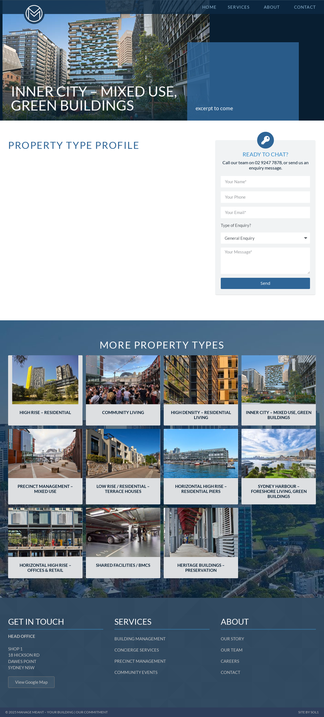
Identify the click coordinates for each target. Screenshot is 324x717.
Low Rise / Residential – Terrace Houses (123, 489)
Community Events (136, 672)
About (273, 7)
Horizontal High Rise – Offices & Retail (45, 568)
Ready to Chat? (265, 154)
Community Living (123, 412)
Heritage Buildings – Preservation (201, 568)
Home (209, 7)
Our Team (232, 649)
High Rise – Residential (45, 412)
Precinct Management (140, 661)
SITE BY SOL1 (308, 712)
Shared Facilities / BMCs (123, 565)
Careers (230, 661)
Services (240, 7)
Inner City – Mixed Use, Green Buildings (278, 415)
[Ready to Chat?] (265, 140)
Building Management (140, 638)
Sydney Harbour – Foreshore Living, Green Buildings (279, 491)
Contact (305, 7)
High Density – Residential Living (201, 415)
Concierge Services (136, 649)
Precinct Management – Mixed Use (45, 489)
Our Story (232, 638)
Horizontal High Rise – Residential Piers (201, 489)
